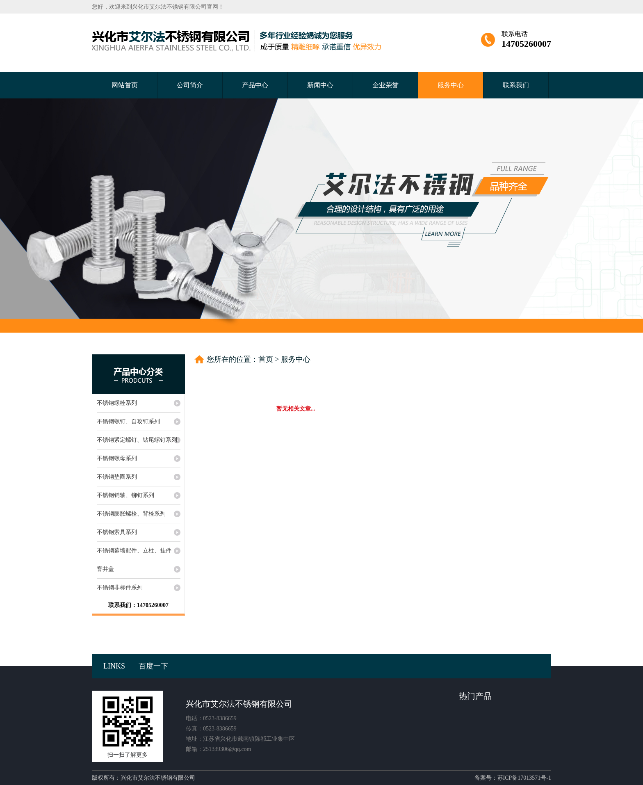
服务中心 (451, 85)
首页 (265, 359)
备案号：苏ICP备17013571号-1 (512, 778)
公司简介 (190, 85)
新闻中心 (320, 85)
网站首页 (125, 85)
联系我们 (516, 85)
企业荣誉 (385, 85)
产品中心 (255, 85)
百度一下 (153, 666)
